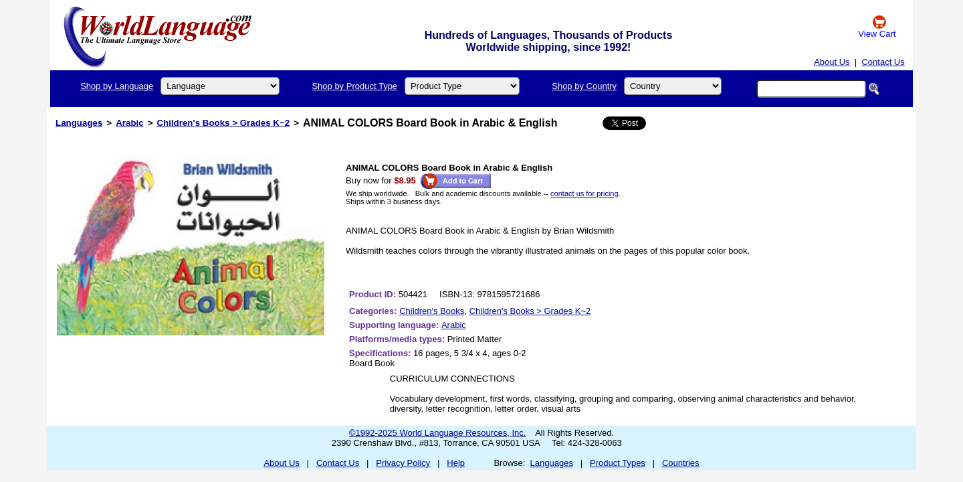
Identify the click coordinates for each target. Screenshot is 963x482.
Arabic (129, 123)
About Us (831, 62)
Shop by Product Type (354, 86)
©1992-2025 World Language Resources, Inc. (437, 433)
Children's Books (431, 311)
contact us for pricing (584, 193)
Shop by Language (116, 86)
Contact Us (882, 62)
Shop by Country (584, 86)
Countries (681, 463)
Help (456, 463)
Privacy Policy (403, 463)
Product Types (617, 463)
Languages (79, 123)
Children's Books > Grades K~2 (223, 123)
